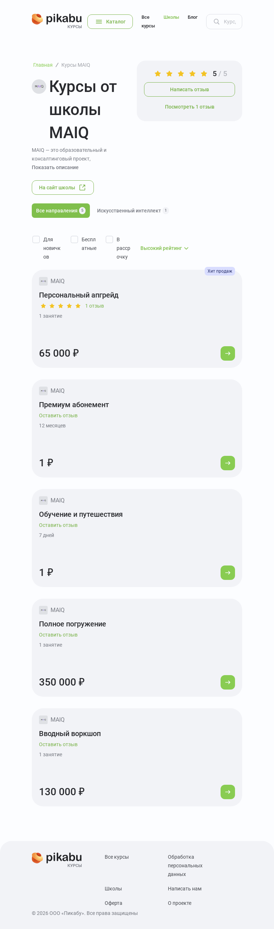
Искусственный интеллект (133, 210)
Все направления (61, 210)
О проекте (179, 903)
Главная (43, 65)
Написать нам (184, 888)
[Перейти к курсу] (228, 353)
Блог (192, 17)
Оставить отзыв (58, 415)
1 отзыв (94, 306)
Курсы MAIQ (75, 65)
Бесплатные (89, 244)
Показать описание (55, 167)
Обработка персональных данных (185, 865)
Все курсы (148, 21)
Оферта (113, 903)
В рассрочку (123, 248)
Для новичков (52, 248)
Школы (171, 17)
